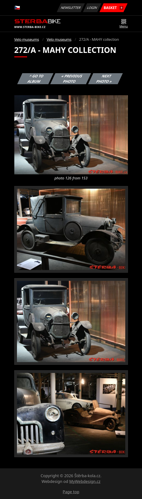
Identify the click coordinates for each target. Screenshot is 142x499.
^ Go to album (35, 79)
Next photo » (104, 79)
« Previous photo (72, 79)
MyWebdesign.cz (84, 481)
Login (92, 8)
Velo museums (26, 39)
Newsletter (71, 8)
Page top (71, 491)
